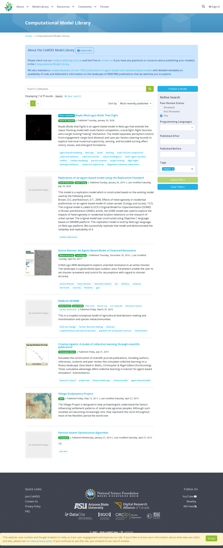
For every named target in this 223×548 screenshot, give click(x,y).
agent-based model (140, 380)
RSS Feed (190, 506)
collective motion (90, 156)
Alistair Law (102, 306)
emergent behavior (69, 164)
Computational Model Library (52, 64)
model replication (68, 237)
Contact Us (31, 501)
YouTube (190, 496)
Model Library (40, 6)
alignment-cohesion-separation (123, 164)
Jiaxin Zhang (81, 183)
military (125, 284)
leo (116, 284)
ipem (61, 399)
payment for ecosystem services (115, 330)
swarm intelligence (112, 156)
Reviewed (169, 107)
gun (98, 287)
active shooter (67, 284)
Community (85, 6)
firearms (88, 287)
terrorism (64, 287)
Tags (163, 162)
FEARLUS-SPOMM (68, 301)
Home (28, 36)
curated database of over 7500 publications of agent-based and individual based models (101, 70)
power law (84, 380)
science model (120, 380)
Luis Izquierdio (116, 306)
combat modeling (79, 160)
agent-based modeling (71, 152)
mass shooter (84, 284)
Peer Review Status (172, 103)
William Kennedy (66, 255)
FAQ (27, 511)
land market (141, 330)
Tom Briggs (81, 255)
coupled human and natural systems (78, 330)
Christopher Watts (67, 352)
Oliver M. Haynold (66, 121)
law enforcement (103, 284)
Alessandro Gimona (133, 306)
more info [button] (84, 50)
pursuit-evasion (99, 160)
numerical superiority (93, 164)
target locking (117, 160)
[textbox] (177, 142)
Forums (104, 6)
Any (166, 115)
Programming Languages (176, 121)
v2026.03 (127, 532)
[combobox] (177, 127)
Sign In (214, 6)
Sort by (112, 103)
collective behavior (69, 156)
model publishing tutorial (67, 60)
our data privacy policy (39, 541)
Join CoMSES (32, 496)
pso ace (63, 451)
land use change (68, 327)
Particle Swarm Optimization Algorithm (83, 432)
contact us (107, 60)
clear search (73, 96)
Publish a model (177, 89)
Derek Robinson (66, 183)
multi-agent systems (135, 156)
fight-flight (133, 160)
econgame (63, 438)
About (20, 6)
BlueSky (192, 501)
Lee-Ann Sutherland (67, 310)
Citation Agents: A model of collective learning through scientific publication (99, 345)
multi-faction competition (130, 152)
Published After (169, 135)
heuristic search (68, 380)
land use (110, 327)
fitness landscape (101, 380)
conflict (63, 160)
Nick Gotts (90, 306)
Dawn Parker (64, 306)
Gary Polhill (78, 306)
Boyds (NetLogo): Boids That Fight (96, 115)
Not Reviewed (172, 111)
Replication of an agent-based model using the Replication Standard (101, 177)
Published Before (170, 148)
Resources (63, 6)
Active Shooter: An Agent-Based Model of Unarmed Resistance (97, 250)
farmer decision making (91, 327)
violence (137, 284)
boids (100, 152)
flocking (110, 152)
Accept (211, 538)
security (77, 287)
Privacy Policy (33, 506)
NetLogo (89, 152)
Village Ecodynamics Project (75, 393)
